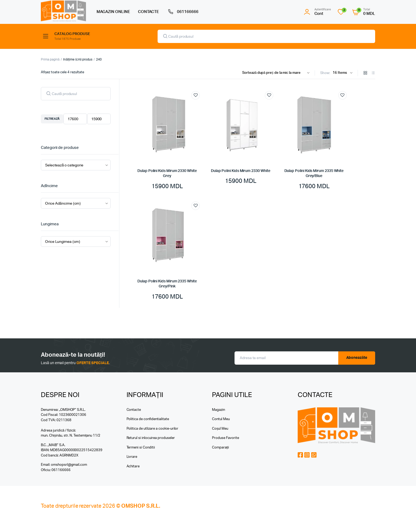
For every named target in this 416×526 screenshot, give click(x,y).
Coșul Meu (220, 428)
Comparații (220, 447)
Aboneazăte (356, 358)
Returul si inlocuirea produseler (151, 438)
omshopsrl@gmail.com (69, 465)
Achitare (133, 466)
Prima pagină (50, 59)
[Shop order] (277, 73)
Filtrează (52, 118)
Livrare (132, 457)
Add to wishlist (195, 95)
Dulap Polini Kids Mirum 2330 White (240, 171)
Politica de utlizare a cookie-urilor (153, 428)
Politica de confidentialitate (148, 419)
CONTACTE (148, 12)
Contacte (134, 410)
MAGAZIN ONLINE (113, 12)
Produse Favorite (225, 438)
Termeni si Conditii (141, 447)
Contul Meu (221, 419)
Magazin (218, 410)
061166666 (182, 12)
